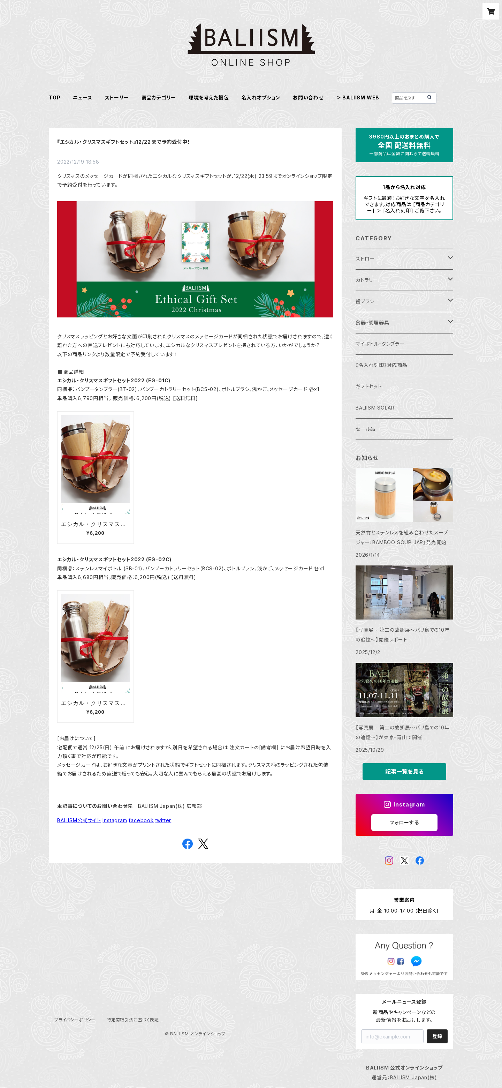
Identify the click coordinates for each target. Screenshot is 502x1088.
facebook (141, 820)
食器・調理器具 (372, 322)
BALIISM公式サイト (79, 820)
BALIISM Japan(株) (413, 1077)
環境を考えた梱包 (209, 97)
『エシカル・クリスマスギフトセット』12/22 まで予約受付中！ (123, 142)
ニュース (82, 97)
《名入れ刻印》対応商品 (382, 365)
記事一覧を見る (404, 771)
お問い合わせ (308, 97)
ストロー (365, 259)
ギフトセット (369, 386)
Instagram (114, 820)
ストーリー (117, 97)
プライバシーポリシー (75, 1019)
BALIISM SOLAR (375, 408)
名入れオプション (261, 97)
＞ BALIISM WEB (357, 97)
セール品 (365, 429)
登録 (437, 1036)
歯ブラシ (365, 301)
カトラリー (367, 280)
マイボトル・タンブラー (380, 344)
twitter (163, 820)
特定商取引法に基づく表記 (133, 1019)
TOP (54, 97)
